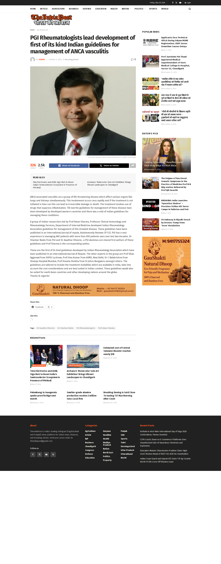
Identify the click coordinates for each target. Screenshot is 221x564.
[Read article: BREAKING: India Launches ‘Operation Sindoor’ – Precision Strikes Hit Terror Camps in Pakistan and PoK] (150, 205)
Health (114, 9)
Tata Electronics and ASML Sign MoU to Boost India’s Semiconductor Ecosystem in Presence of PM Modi (55, 185)
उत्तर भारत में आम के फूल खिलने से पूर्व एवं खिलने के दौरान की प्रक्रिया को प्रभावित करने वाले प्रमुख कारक (175, 98)
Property (107, 460)
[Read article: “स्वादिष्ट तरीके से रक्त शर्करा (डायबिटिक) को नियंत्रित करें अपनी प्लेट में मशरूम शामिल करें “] (150, 84)
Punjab (124, 431)
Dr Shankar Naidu (65, 329)
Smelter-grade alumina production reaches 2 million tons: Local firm (82, 395)
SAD (123, 435)
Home (33, 9)
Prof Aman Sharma (106, 329)
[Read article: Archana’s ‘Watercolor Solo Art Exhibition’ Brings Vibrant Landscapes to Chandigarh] (83, 356)
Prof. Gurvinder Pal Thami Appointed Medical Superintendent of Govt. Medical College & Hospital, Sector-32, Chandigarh (175, 62)
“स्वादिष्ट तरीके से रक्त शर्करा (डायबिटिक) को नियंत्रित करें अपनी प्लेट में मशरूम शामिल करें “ (174, 82)
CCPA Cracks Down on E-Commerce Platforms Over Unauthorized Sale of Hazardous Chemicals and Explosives (163, 443)
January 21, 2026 (73, 403)
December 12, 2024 (169, 72)
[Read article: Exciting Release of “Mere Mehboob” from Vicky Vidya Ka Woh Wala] (166, 155)
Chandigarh (90, 447)
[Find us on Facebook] (33, 454)
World (164, 9)
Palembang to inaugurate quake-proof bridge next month (43, 395)
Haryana (107, 431)
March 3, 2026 (167, 229)
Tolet (123, 443)
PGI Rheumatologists (86, 329)
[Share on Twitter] (109, 166)
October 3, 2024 (55, 59)
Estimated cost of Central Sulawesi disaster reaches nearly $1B (117, 351)
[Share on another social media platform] (133, 166)
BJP (86, 439)
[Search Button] (190, 8)
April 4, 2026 (72, 382)
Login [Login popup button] (188, 3)
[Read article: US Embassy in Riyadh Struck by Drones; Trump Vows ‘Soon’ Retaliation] (150, 224)
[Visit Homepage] (51, 20)
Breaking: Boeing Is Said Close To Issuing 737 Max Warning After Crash (119, 395)
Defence (87, 9)
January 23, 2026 (110, 358)
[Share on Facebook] (69, 166)
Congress (89, 450)
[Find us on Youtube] (46, 454)
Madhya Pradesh (107, 444)
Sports (153, 9)
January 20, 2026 (110, 403)
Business (74, 9)
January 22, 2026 (36, 403)
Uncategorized (42, 30)
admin (42, 59)
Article (44, 9)
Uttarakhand (127, 454)
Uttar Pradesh (127, 450)
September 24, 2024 (152, 169)
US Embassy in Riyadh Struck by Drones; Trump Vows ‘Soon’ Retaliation (175, 222)
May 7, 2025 (166, 213)
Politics (139, 9)
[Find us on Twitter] (39, 454)
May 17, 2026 (35, 385)
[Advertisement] (139, 19)
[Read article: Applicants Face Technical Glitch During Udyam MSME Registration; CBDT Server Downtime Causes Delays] (150, 42)
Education (100, 9)
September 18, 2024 (169, 194)
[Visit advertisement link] (83, 289)
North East (108, 453)
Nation (125, 9)
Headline (107, 435)
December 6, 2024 (168, 89)
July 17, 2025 (166, 50)
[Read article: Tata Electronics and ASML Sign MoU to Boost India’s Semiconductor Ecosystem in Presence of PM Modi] (46, 356)
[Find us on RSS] (53, 454)
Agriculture (58, 9)
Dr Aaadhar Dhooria (46, 329)
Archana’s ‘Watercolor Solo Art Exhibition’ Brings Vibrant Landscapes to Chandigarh (83, 374)
